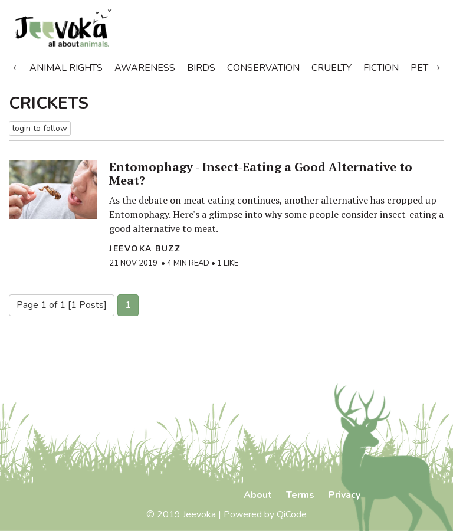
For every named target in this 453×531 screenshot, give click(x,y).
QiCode (292, 514)
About (258, 495)
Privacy (344, 495)
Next (438, 65)
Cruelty (331, 67)
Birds (201, 67)
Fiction (381, 67)
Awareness (144, 67)
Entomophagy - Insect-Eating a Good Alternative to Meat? (260, 173)
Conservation (263, 67)
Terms (300, 495)
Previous (15, 65)
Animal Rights (66, 67)
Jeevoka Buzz (144, 248)
